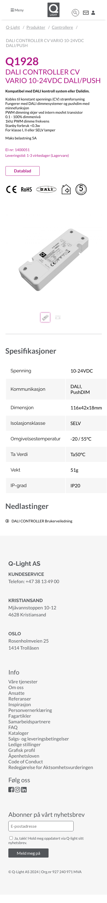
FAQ (12, 727)
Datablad (22, 171)
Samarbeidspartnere (29, 721)
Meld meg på (28, 853)
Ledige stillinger (24, 744)
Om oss (15, 687)
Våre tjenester (23, 681)
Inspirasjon (19, 704)
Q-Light (13, 27)
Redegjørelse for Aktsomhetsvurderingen (50, 767)
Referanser (19, 699)
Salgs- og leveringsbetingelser (38, 739)
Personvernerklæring (30, 710)
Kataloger (18, 733)
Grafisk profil (21, 750)
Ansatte (16, 693)
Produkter (35, 27)
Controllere (62, 27)
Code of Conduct (25, 761)
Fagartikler (19, 716)
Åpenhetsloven (23, 756)
